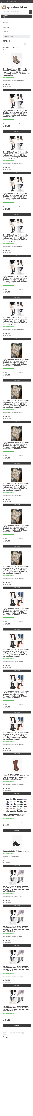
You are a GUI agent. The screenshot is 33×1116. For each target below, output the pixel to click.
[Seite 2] (14, 1033)
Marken (5, 32)
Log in (29, 1)
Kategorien (7, 23)
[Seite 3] (16, 1033)
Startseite (6, 36)
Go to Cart (2, 16)
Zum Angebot (17, 89)
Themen (6, 27)
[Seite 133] (22, 1033)
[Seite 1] (11, 1033)
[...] (19, 1033)
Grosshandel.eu (14, 7)
